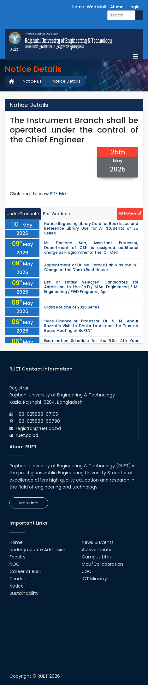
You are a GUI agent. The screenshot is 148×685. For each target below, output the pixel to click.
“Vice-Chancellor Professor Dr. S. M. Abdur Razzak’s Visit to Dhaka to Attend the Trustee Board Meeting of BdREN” (91, 326)
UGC (87, 571)
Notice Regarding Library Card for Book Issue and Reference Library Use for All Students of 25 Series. (91, 228)
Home (78, 7)
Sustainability (23, 593)
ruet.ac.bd (27, 435)
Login (133, 7)
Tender (17, 579)
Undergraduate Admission (38, 549)
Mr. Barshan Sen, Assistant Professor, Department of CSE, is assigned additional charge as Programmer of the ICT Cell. (91, 247)
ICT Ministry (94, 579)
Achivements (96, 549)
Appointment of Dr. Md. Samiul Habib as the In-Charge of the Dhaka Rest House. (91, 267)
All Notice (130, 213)
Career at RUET (25, 571)
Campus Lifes (97, 557)
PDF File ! (59, 193)
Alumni (117, 7)
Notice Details (66, 81)
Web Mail (96, 7)
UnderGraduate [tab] (23, 214)
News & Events (98, 542)
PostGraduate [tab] (57, 214)
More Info (28, 503)
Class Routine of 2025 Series (71, 307)
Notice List (33, 81)
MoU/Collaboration (102, 564)
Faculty (17, 557)
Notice (16, 586)
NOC (14, 564)
